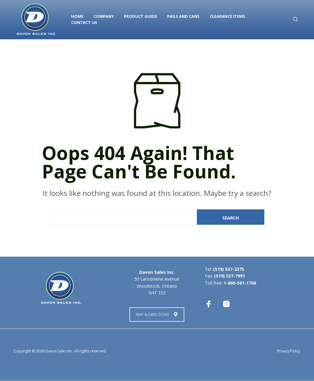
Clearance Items (227, 16)
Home (77, 16)
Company (104, 16)
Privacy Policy (288, 351)
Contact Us (84, 22)
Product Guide (140, 16)
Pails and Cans (183, 16)
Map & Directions (157, 314)
